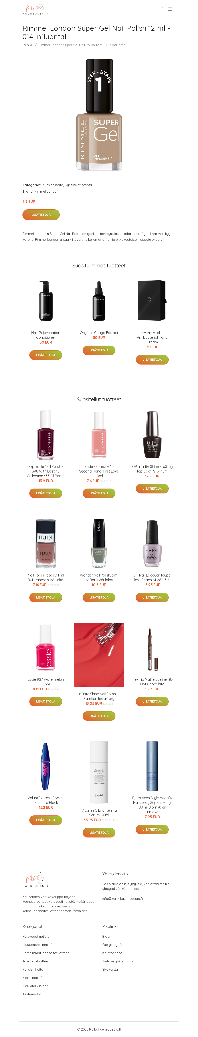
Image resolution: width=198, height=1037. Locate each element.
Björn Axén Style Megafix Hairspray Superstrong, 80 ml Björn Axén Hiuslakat (152, 805)
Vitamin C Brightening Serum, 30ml (99, 812)
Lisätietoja (41, 215)
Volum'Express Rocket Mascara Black (46, 800)
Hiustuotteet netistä (37, 945)
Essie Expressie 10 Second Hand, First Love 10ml (99, 471)
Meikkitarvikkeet (35, 986)
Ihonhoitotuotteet (35, 961)
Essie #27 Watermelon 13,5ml (46, 681)
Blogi (106, 936)
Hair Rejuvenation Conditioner (45, 335)
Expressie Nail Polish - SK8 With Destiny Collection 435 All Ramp (46, 471)
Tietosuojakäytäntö (117, 961)
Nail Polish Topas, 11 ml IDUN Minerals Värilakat (46, 577)
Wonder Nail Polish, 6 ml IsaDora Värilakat (99, 577)
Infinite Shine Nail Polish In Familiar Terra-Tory (99, 696)
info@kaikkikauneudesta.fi (122, 898)
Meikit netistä (32, 978)
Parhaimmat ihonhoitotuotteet (45, 953)
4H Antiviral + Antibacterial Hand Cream (152, 337)
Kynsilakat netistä (78, 185)
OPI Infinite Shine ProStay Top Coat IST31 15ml (152, 468)
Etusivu (27, 45)
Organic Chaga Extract (99, 332)
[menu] (170, 9)
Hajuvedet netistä (36, 936)
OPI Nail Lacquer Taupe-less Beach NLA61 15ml (152, 577)
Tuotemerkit (31, 994)
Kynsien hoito (52, 185)
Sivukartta (110, 969)
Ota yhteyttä (112, 945)
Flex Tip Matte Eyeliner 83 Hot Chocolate (152, 681)
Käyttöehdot (112, 953)
